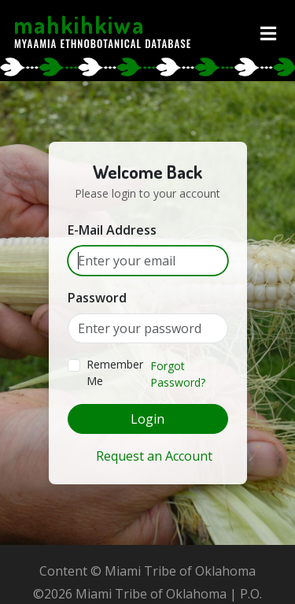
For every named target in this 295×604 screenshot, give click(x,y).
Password (97, 297)
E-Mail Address (112, 230)
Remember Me (115, 372)
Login (147, 419)
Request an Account (154, 456)
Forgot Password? (177, 374)
